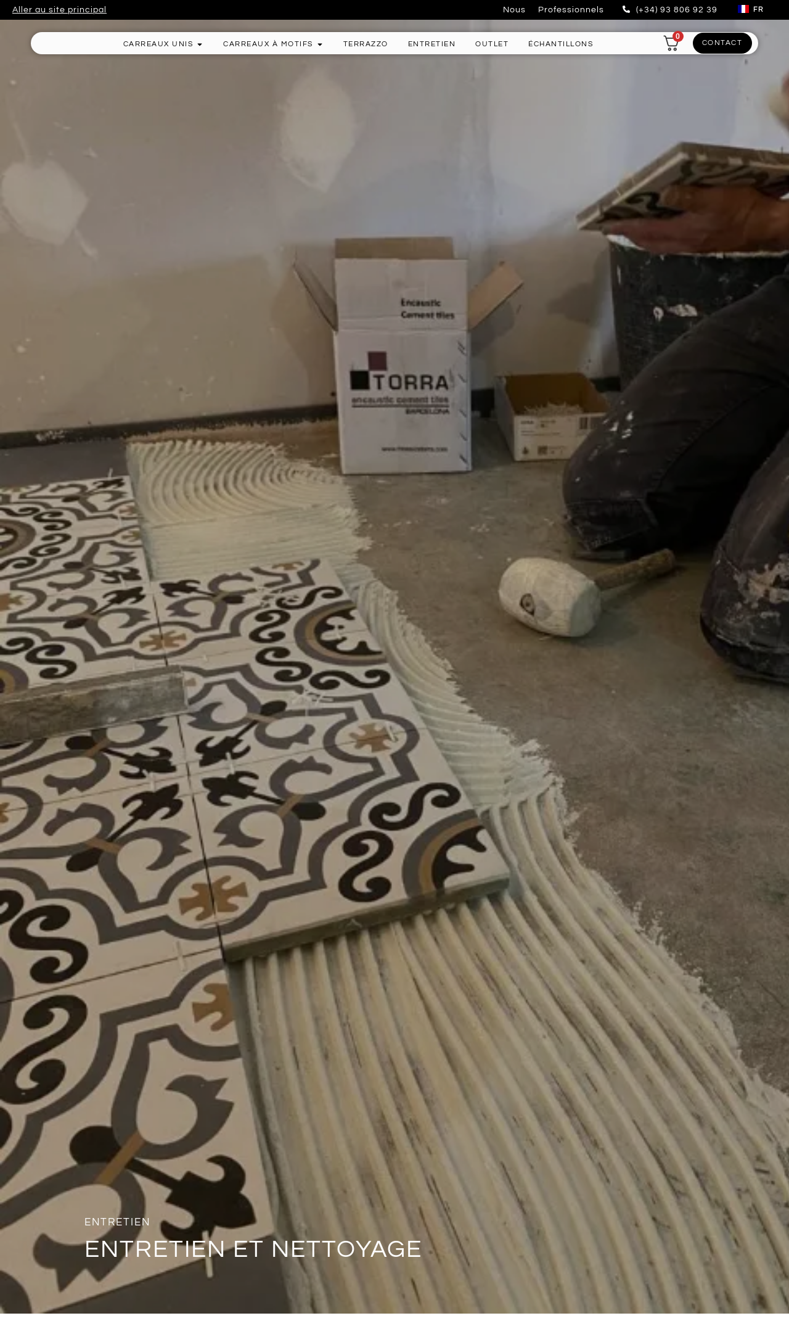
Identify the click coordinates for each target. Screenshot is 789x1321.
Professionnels (571, 10)
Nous (514, 10)
